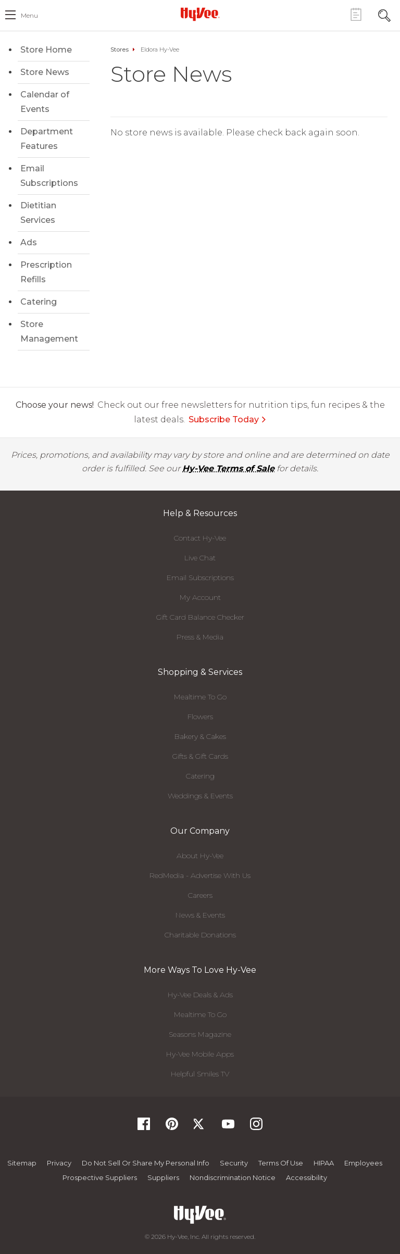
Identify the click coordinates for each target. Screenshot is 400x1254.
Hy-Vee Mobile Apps (200, 1054)
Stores (119, 49)
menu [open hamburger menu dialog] (29, 15)
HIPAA (324, 1163)
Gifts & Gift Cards (200, 756)
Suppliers (163, 1177)
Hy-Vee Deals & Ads (200, 994)
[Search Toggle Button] (384, 14)
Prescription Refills (46, 272)
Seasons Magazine (200, 1034)
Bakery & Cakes (200, 736)
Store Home (46, 50)
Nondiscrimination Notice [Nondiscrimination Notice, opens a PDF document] (233, 1177)
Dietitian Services (38, 212)
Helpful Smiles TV (200, 1074)
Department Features (46, 139)
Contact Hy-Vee (200, 538)
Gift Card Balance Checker (200, 617)
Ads (28, 242)
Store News (44, 72)
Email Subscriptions (49, 176)
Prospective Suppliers (100, 1177)
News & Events (200, 915)
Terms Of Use (280, 1163)
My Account (200, 597)
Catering (38, 302)
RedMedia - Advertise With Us (200, 875)
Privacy (59, 1163)
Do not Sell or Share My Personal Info (145, 1163)
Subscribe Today (228, 419)
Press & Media (200, 637)
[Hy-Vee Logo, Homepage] (200, 14)
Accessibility (306, 1177)
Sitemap (21, 1163)
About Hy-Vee (200, 855)
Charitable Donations (200, 934)
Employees (363, 1163)
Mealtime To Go (200, 696)
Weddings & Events (200, 795)
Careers (200, 895)
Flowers (200, 716)
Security (234, 1163)
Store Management (49, 331)
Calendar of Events (44, 102)
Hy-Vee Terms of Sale (228, 468)
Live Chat (200, 557)
